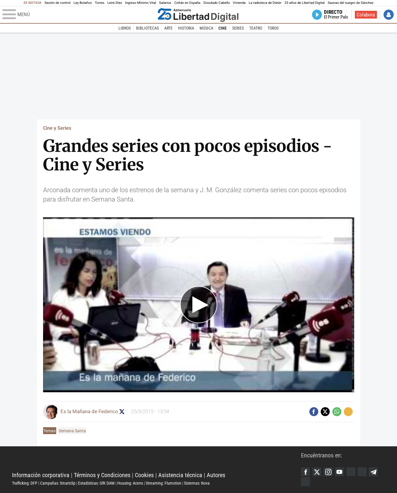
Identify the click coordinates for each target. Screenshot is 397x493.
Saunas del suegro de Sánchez (350, 3)
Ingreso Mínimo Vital (140, 3)
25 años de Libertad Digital (305, 3)
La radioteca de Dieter (265, 3)
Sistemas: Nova (197, 483)
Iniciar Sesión (389, 15)
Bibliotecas (147, 28)
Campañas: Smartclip (57, 483)
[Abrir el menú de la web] (78, 14)
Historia (186, 28)
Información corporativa (40, 475)
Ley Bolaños (83, 3)
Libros (124, 28)
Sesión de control (58, 3)
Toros (273, 28)
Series (238, 28)
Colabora (366, 15)
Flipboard (362, 471)
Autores (216, 475)
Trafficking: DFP (24, 483)
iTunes (305, 481)
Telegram (373, 471)
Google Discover (350, 471)
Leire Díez (114, 3)
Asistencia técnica (180, 475)
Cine (222, 28)
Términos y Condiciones (102, 475)
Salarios (165, 3)
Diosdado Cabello (216, 3)
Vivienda (239, 3)
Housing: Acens (130, 483)
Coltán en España (187, 3)
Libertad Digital (156, 460)
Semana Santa (72, 430)
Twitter (316, 471)
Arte (168, 28)
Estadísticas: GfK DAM (96, 483)
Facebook (305, 471)
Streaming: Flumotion (163, 483)
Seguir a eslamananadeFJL (122, 411)
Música (206, 28)
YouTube (339, 471)
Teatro (255, 28)
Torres (99, 3)
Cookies (144, 475)
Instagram (328, 471)
